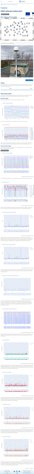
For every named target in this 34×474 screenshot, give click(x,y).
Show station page (29, 80)
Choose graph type (4, 150)
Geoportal (10, 1)
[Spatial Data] (4, 4)
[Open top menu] (1, 1)
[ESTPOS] (8, 4)
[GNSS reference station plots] (13, 4)
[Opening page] (1, 4)
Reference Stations (5, 14)
